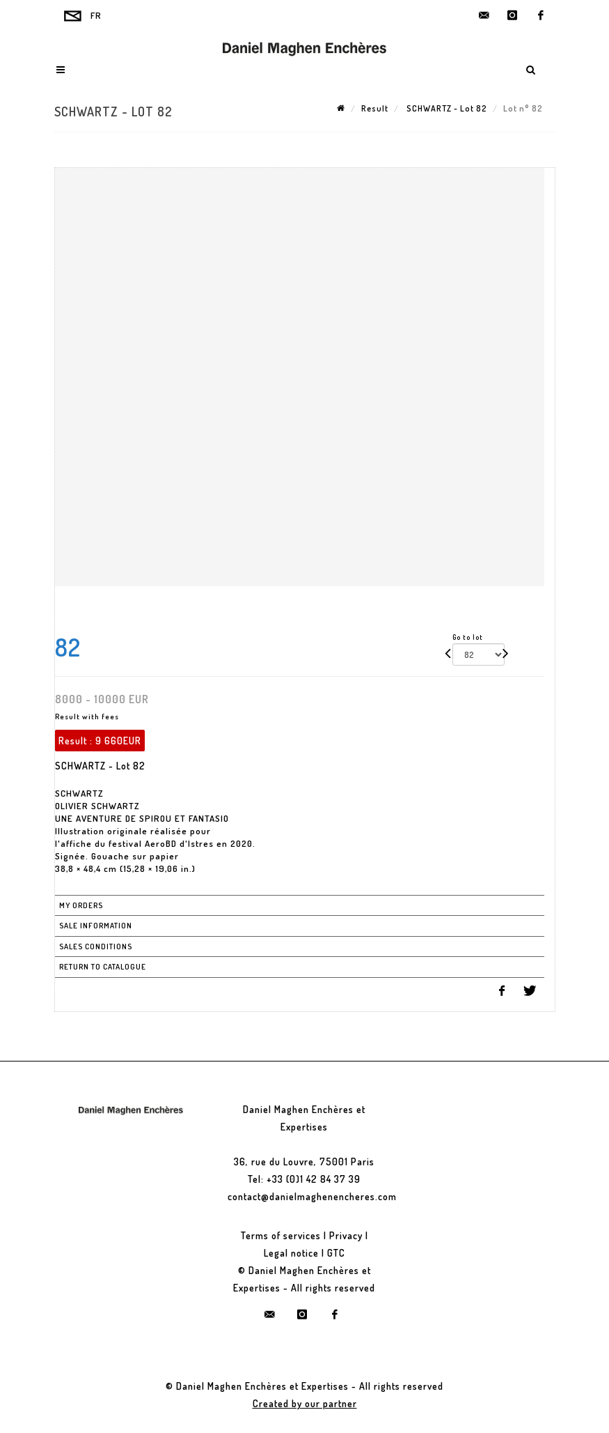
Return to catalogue (102, 967)
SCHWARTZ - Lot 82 (445, 108)
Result (374, 108)
